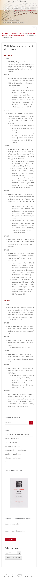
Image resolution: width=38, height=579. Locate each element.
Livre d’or (7, 577)
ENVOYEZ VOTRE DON (13, 558)
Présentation (11, 2)
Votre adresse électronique (15, 531)
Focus (7, 462)
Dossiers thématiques (12, 438)
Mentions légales (27, 575)
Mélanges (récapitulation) (13, 458)
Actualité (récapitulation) (13, 454)
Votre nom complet (13, 524)
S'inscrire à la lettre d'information (23, 577)
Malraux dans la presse (12, 446)
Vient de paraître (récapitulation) (15, 450)
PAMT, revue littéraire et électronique (17, 434)
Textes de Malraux (11, 442)
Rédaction (22, 2)
